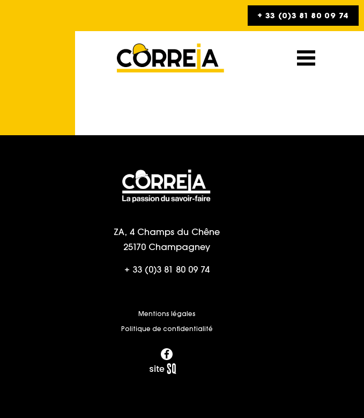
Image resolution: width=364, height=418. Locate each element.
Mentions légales (167, 314)
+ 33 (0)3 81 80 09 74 (167, 269)
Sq (166, 369)
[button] (306, 57)
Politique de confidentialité (167, 329)
